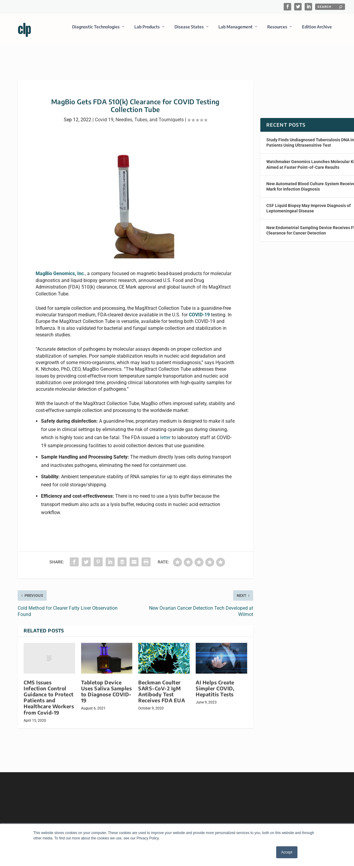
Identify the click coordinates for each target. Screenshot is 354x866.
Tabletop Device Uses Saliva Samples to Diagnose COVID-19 (106, 686)
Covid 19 (104, 114)
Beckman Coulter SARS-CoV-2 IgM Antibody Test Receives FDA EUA (161, 686)
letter (165, 432)
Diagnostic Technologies (96, 30)
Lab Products (147, 30)
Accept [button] (286, 852)
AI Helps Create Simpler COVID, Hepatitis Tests (215, 683)
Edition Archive (317, 30)
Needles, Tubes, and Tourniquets (150, 114)
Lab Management (235, 30)
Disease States (189, 30)
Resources (277, 30)
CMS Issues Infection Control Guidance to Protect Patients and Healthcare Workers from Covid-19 (49, 692)
